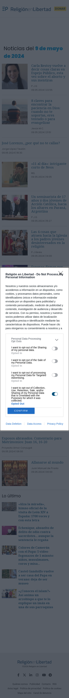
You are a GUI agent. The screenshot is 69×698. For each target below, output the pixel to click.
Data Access (34, 423)
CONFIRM (21, 410)
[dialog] (34, 349)
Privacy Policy (55, 423)
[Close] (61, 274)
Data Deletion (14, 423)
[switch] (55, 348)
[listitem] (34, 340)
